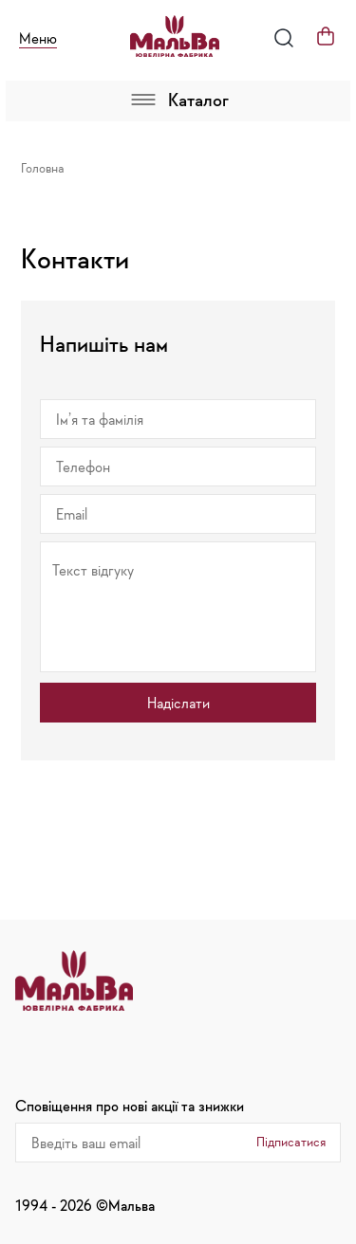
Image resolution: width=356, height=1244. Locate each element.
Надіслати (178, 702)
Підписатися (291, 1141)
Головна (43, 167)
